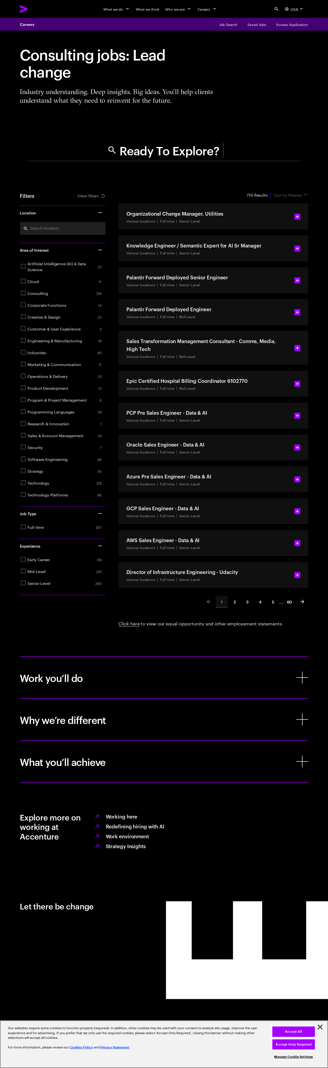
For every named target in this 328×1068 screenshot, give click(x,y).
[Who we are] (178, 9)
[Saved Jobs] (256, 24)
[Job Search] (228, 24)
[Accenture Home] (35, 9)
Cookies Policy (81, 1047)
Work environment (127, 836)
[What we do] (116, 9)
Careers (27, 24)
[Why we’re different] (164, 719)
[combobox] (62, 228)
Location (61, 212)
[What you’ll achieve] (164, 761)
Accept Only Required (293, 1044)
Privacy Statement (114, 1047)
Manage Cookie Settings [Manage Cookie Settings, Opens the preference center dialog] (293, 1056)
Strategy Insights (126, 845)
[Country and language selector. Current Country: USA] (294, 9)
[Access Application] (292, 24)
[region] (164, 1044)
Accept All (293, 1031)
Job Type (61, 513)
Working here (122, 816)
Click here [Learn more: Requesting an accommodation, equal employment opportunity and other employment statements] (129, 622)
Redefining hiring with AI (135, 826)
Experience (61, 546)
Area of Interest (61, 250)
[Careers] (207, 9)
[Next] (302, 602)
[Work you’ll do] (164, 677)
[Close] (320, 1027)
